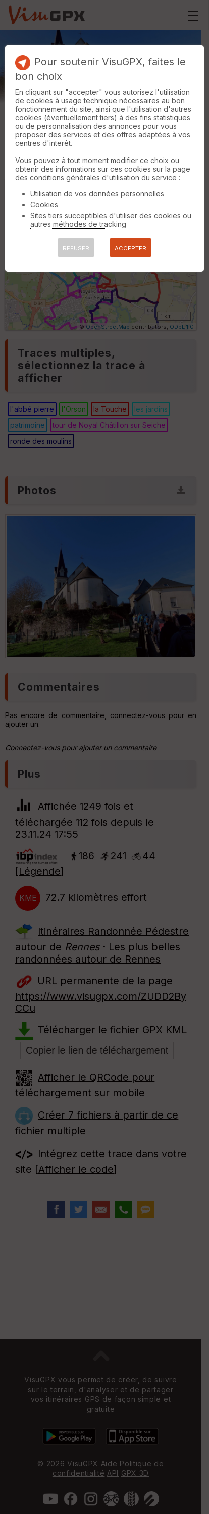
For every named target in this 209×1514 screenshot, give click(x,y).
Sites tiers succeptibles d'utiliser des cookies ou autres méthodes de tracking (110, 219)
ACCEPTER (130, 248)
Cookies (44, 204)
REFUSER (76, 248)
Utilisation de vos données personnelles (97, 193)
